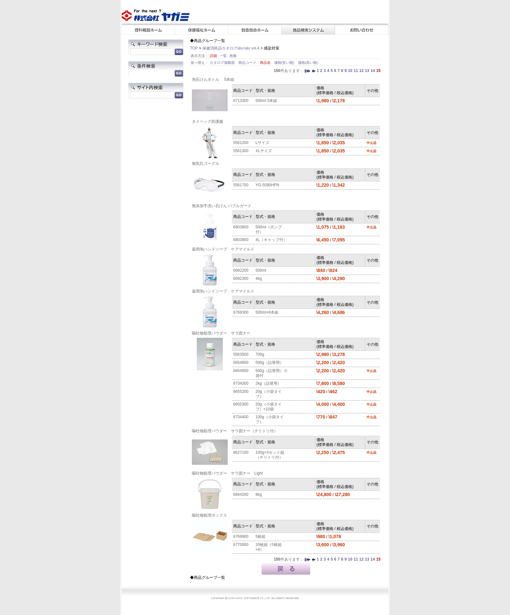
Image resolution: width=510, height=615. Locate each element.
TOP (194, 48)
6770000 (240, 544)
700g (260, 354)
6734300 (240, 383)
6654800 (240, 362)
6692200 (240, 270)
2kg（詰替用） (268, 383)
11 (356, 70)
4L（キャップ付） (271, 239)
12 (361, 70)
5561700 (240, 185)
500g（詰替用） (270, 362)
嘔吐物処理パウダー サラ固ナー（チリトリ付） (235, 431)
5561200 (240, 142)
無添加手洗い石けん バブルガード (221, 206)
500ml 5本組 (266, 100)
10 (350, 70)
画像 (232, 56)
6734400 (240, 417)
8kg (259, 494)
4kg (259, 278)
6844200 (240, 494)
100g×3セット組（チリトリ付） (270, 455)
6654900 (240, 370)
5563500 (240, 354)
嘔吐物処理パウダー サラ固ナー (221, 333)
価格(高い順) (308, 62)
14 (372, 70)
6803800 (240, 227)
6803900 (240, 239)
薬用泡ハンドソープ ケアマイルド (223, 249)
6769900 (240, 536)
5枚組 (261, 536)
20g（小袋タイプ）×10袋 (269, 406)
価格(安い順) (284, 62)
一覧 (223, 56)
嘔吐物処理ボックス (209, 515)
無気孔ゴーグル (205, 163)
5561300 (240, 151)
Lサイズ (263, 142)
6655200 (240, 391)
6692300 (240, 278)
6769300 (240, 312)
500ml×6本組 (267, 312)
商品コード (247, 62)
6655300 (240, 404)
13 (367, 70)
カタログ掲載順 (223, 62)
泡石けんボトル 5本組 (213, 79)
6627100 (240, 452)
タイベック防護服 (207, 121)
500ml (261, 270)
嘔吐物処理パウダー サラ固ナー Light (227, 473)
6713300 (240, 100)
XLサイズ (264, 151)
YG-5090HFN (267, 185)
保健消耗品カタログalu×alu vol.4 (231, 48)
